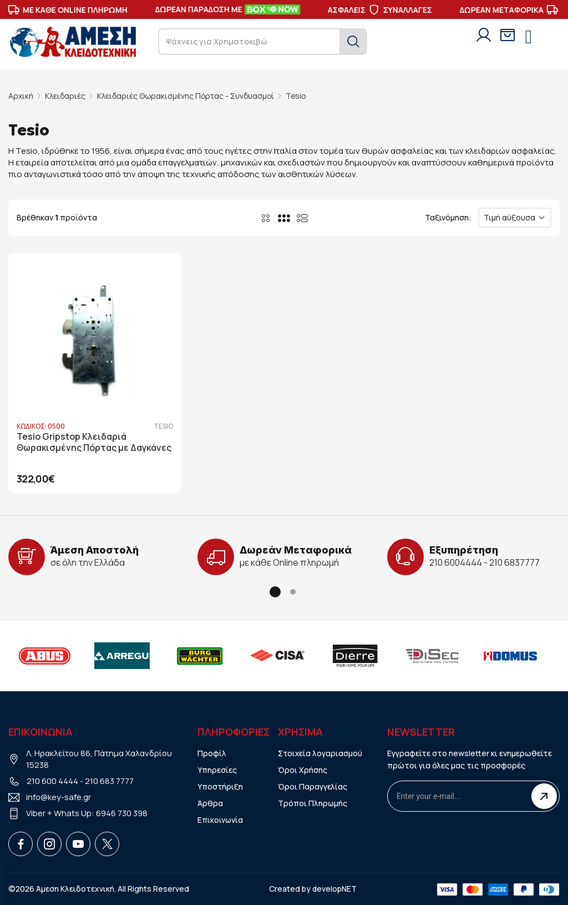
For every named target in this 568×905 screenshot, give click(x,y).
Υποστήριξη (220, 786)
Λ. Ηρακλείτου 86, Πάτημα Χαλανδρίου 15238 (99, 759)
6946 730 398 (122, 813)
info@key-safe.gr (59, 797)
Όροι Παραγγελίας (312, 786)
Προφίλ (211, 753)
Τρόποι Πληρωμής (313, 803)
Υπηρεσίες (217, 770)
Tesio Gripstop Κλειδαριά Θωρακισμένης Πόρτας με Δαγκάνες (95, 442)
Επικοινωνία (220, 819)
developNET (334, 888)
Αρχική (20, 96)
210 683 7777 (109, 781)
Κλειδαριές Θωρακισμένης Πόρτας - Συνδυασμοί (187, 96)
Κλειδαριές (65, 96)
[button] (275, 591)
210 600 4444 (52, 781)
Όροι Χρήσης (302, 770)
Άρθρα (210, 803)
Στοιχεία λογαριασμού (320, 753)
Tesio (299, 96)
